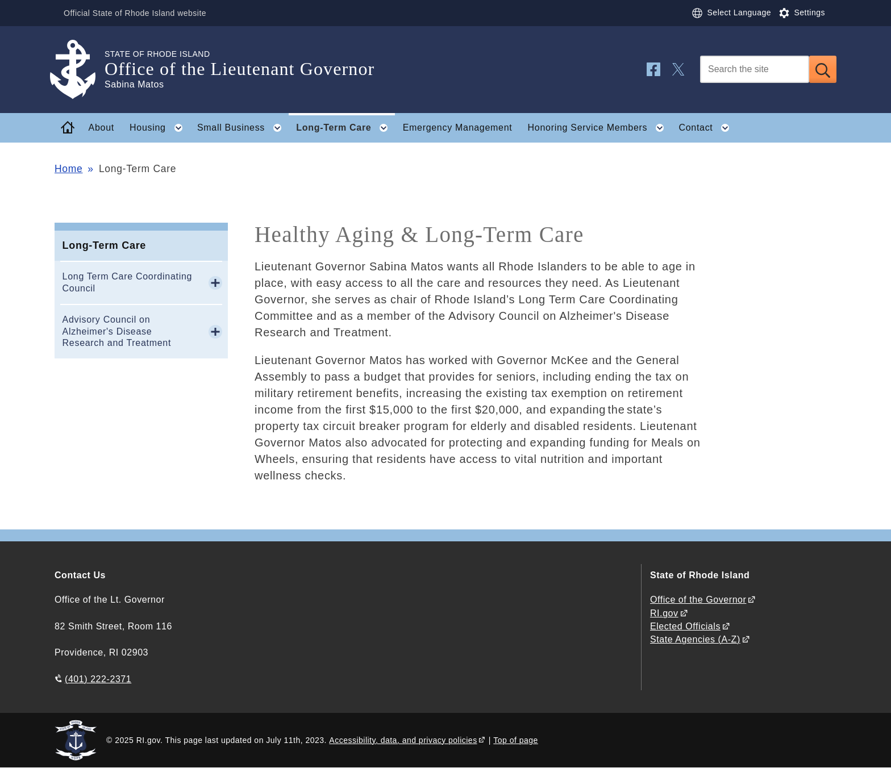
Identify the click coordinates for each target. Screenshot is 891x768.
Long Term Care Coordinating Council (128, 282)
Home (68, 168)
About (101, 127)
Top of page (515, 740)
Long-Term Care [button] (345, 127)
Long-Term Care (104, 245)
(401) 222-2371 (98, 679)
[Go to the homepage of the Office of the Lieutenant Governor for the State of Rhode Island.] (80, 69)
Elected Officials (685, 626)
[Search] (754, 69)
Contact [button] (707, 127)
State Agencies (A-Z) (695, 639)
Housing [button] (159, 127)
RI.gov (664, 613)
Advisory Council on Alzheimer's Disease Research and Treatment (117, 331)
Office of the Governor (698, 599)
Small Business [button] (243, 127)
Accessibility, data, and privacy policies (403, 740)
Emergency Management (458, 127)
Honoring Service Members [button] (599, 127)
